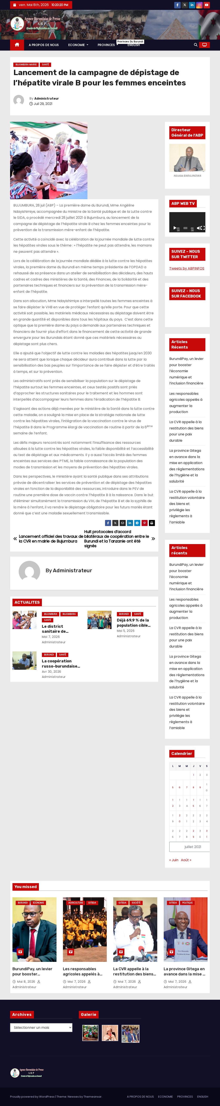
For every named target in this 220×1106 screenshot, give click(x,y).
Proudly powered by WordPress (32, 1097)
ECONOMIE (78, 45)
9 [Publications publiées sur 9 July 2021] (200, 787)
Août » (186, 860)
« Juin (173, 860)
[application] (187, 222)
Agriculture (75, 902)
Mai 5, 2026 (126, 631)
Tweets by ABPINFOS (186, 268)
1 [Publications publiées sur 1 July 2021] (193, 775)
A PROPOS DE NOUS (44, 45)
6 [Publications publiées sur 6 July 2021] (179, 787)
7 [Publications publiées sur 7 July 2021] (186, 787)
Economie (38, 902)
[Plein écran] (203, 228)
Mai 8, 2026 (26, 982)
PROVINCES (110, 43)
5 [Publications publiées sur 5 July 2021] (173, 787)
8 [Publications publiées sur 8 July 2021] (193, 787)
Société (136, 902)
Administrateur (46, 98)
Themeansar (93, 1097)
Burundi (124, 614)
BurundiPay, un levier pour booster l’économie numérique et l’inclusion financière (186, 371)
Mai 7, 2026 (51, 637)
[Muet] (199, 228)
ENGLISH (134, 45)
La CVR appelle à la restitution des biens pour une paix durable (133, 974)
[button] (195, 44)
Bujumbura (50, 614)
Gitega (92, 902)
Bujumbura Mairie (26, 64)
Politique (187, 902)
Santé (45, 64)
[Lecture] (175, 228)
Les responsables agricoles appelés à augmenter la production (81, 977)
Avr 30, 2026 (51, 671)
